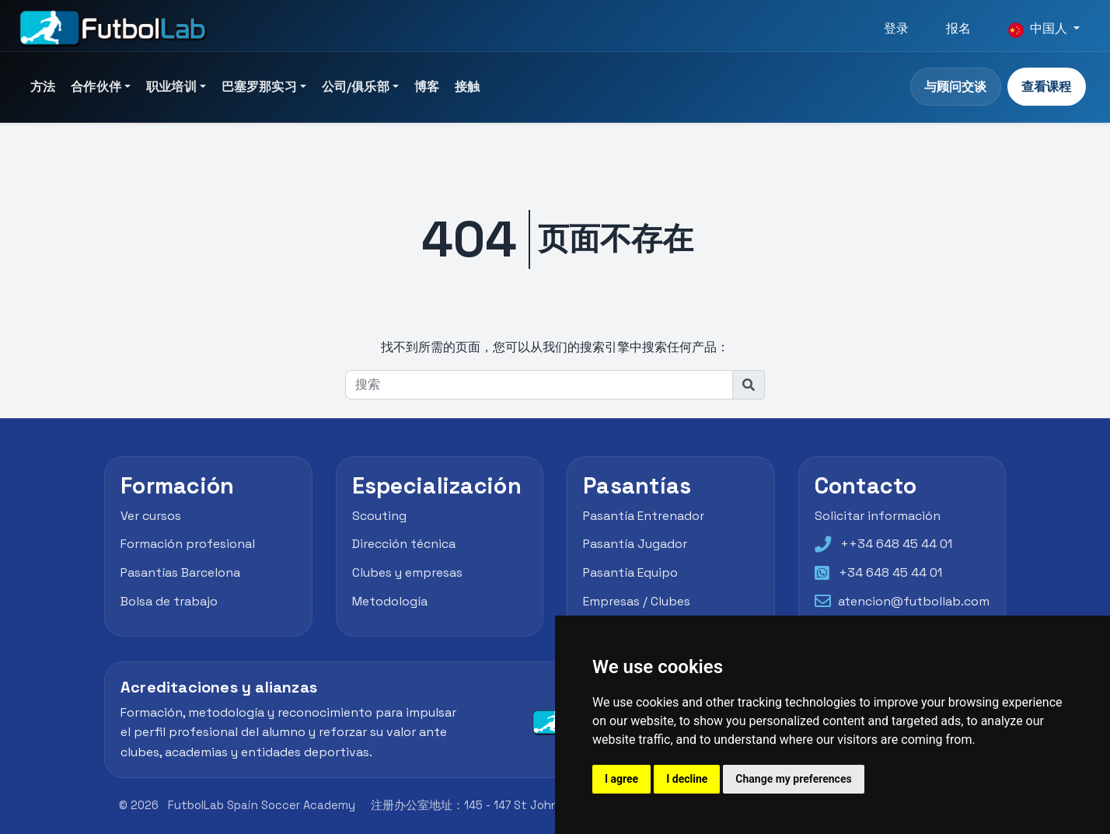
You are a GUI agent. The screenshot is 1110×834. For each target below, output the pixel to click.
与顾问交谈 (955, 87)
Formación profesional (187, 544)
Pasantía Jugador (635, 544)
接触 (467, 87)
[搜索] (539, 385)
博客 (426, 87)
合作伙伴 (96, 87)
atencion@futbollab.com (914, 601)
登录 (896, 28)
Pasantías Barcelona (180, 572)
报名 (958, 28)
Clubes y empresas (407, 572)
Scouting (379, 516)
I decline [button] (686, 779)
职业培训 (171, 87)
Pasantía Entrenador (644, 516)
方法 (42, 87)
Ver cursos (150, 516)
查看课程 (1046, 87)
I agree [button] (621, 779)
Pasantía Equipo (631, 572)
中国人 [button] (1039, 28)
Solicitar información (878, 516)
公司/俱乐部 (355, 87)
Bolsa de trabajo (169, 601)
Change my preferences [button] (793, 779)
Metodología (390, 601)
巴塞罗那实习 (259, 87)
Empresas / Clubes (636, 601)
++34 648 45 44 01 (896, 544)
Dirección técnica (404, 544)
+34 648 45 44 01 (890, 572)
